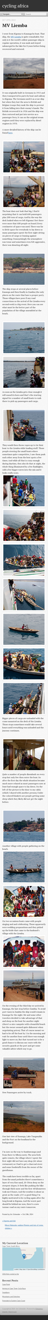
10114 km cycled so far (10, 1274)
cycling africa (15, 6)
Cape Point (6, 1284)
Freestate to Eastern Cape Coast (13, 1301)
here (10, 132)
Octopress (39, 1309)
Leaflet (16, 1269)
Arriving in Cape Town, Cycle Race (14, 1288)
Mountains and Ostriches (11, 1297)
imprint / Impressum (9, 1312)
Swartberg (5, 1292)
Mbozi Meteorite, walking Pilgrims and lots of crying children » (24, 1226)
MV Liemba (16, 36)
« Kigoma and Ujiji (9, 1221)
